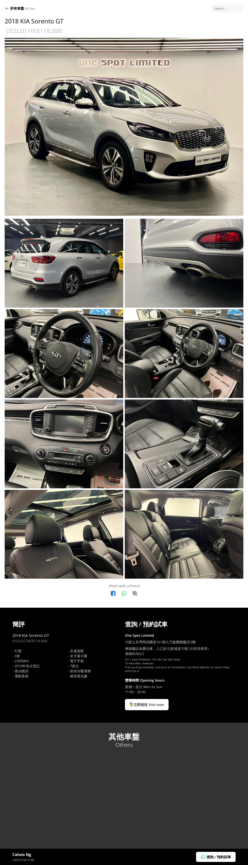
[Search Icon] (227, 8)
